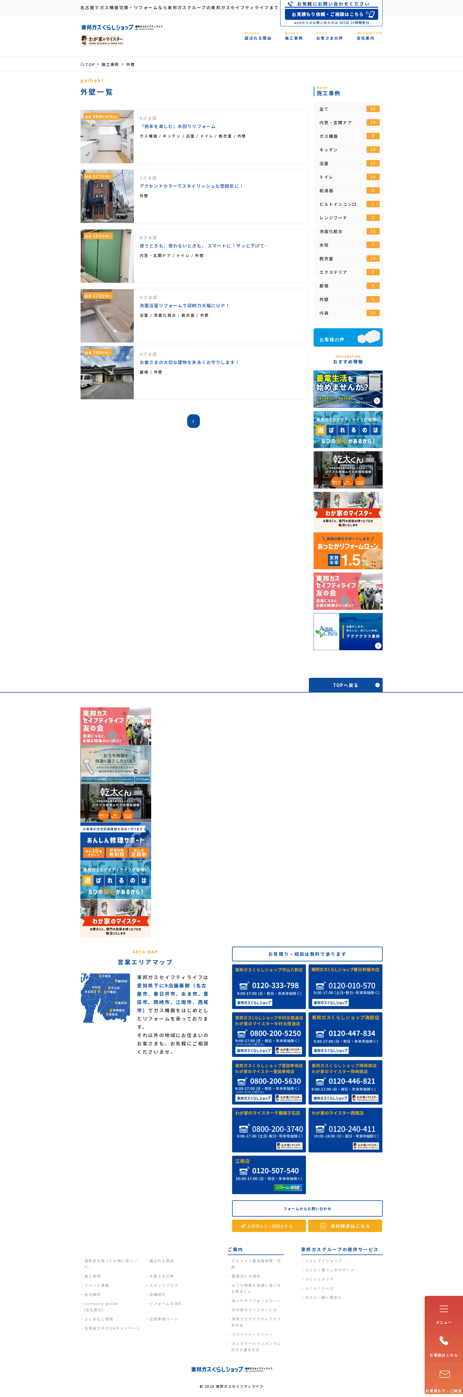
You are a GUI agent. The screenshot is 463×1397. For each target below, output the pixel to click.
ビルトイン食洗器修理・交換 (256, 1263)
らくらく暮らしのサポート (330, 1269)
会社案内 (92, 1294)
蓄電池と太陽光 (246, 1275)
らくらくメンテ (319, 1278)
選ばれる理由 (161, 1260)
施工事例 (92, 1275)
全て (349, 109)
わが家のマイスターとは (254, 1309)
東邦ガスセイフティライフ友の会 (256, 1322)
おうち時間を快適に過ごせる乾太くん (256, 1288)
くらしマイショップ (324, 1260)
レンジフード (349, 217)
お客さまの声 (161, 1275)
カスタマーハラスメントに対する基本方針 (256, 1346)
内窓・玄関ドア (349, 122)
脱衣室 (349, 258)
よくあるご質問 (98, 1318)
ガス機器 (349, 136)
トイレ (349, 177)
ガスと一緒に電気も (324, 1297)
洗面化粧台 (349, 231)
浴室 (349, 163)
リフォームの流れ (165, 1303)
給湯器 (349, 190)
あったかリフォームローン (256, 1300)
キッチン (349, 149)
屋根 (349, 285)
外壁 (349, 299)
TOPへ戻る (346, 685)
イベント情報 (96, 1285)
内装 (349, 313)
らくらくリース (319, 1288)
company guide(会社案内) (101, 1306)
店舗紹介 (157, 1294)
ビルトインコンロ (349, 204)
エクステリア (349, 272)
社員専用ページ (163, 1318)
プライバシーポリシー (252, 1334)
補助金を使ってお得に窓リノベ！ (111, 1263)
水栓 (349, 245)
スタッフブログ (163, 1285)
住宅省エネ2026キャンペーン (112, 1327)
